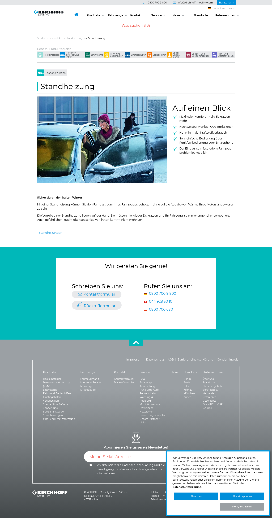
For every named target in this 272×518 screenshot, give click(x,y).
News (176, 15)
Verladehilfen (159, 55)
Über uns (208, 378)
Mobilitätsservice (150, 404)
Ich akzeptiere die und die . (130, 469)
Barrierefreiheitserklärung (195, 359)
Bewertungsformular (152, 415)
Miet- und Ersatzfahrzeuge (226, 54)
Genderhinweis (227, 359)
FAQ (142, 378)
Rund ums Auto (149, 389)
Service (156, 15)
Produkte (93, 15)
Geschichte (209, 400)
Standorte (200, 15)
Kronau (188, 389)
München (189, 393)
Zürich (187, 397)
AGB (171, 359)
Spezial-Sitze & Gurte (177, 54)
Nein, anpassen (242, 506)
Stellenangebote (213, 386)
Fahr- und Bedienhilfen (116, 54)
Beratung (225, 2)
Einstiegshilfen (138, 55)
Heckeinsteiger (51, 55)
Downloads (146, 408)
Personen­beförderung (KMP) (72, 54)
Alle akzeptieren (242, 496)
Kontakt (136, 15)
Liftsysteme (97, 55)
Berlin (187, 378)
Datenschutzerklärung (138, 465)
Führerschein (148, 393)
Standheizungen (76, 38)
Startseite (43, 38)
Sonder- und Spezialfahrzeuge (200, 54)
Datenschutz (155, 359)
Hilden (187, 386)
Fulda (187, 382)
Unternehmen (225, 15)
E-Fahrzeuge (88, 389)
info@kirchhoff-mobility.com (195, 2)
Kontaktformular (99, 294)
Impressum (134, 359)
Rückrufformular (100, 306)
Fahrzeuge (115, 15)
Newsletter (146, 411)
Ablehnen (196, 496)
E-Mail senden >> (161, 499)
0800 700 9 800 (157, 2)
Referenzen (209, 397)
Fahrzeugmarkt (89, 378)
